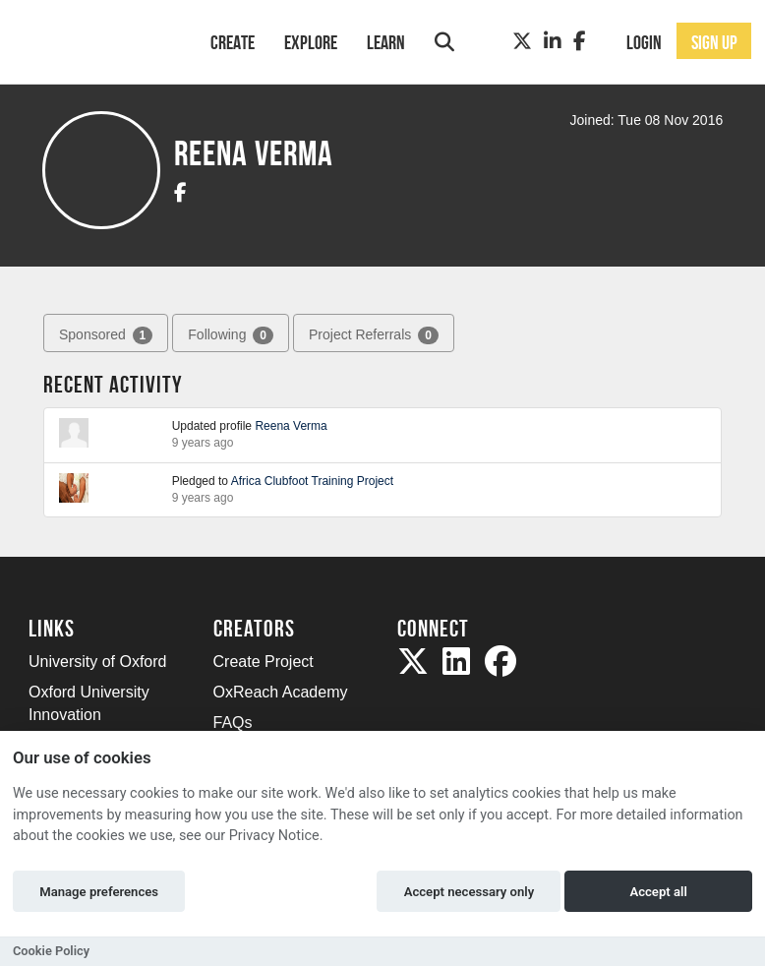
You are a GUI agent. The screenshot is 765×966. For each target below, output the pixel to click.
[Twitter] (522, 41)
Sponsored (105, 335)
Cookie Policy (51, 950)
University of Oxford (97, 661)
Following (230, 335)
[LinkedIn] (552, 41)
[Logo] (94, 40)
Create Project (263, 661)
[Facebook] (579, 41)
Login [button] (644, 42)
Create (232, 42)
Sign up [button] (714, 42)
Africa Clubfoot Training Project (312, 481)
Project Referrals (374, 335)
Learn (386, 42)
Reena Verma (290, 426)
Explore (310, 42)
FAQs (233, 722)
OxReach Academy (280, 692)
